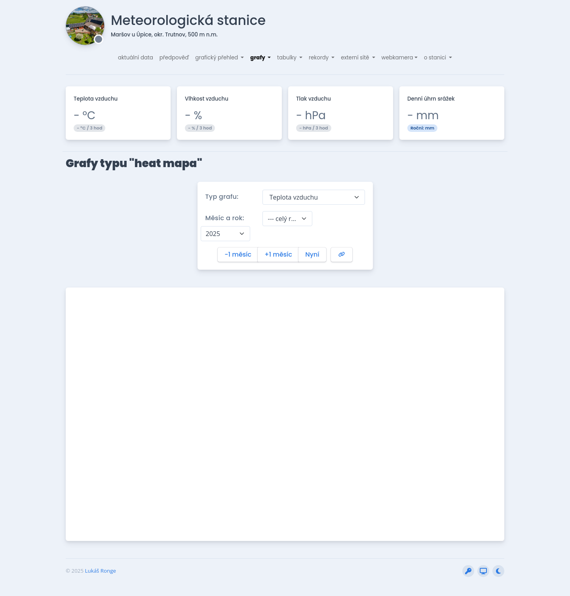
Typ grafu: (222, 196)
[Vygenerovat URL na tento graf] (341, 255)
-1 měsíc (237, 254)
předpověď (174, 57)
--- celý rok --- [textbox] (282, 218)
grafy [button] (258, 57)
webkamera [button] (397, 57)
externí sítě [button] (355, 57)
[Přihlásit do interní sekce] (468, 571)
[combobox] (313, 197)
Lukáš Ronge (100, 570)
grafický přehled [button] (217, 57)
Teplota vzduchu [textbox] (293, 197)
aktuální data (135, 57)
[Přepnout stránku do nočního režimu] (498, 571)
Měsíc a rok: (225, 218)
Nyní (312, 254)
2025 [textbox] (213, 233)
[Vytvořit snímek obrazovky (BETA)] (483, 571)
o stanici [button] (436, 57)
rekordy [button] (319, 57)
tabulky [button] (287, 57)
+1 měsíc (278, 254)
